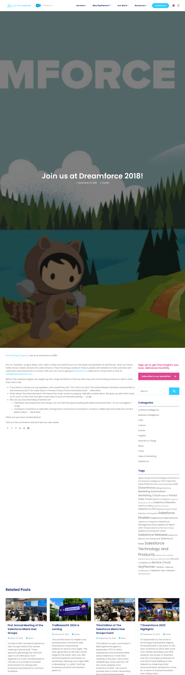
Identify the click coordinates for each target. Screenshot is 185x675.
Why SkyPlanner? (101, 5)
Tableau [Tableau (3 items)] (160, 567)
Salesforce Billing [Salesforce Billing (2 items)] (145, 505)
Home (9, 355)
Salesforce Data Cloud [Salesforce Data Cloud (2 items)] (166, 509)
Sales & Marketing (147, 456)
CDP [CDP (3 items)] (163, 481)
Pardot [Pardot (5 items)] (173, 495)
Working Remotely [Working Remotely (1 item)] (144, 574)
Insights (142, 435)
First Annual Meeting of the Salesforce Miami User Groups (25, 629)
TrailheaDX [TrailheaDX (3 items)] (154, 570)
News (141, 445)
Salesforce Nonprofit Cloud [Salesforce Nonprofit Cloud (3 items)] (151, 530)
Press (141, 451)
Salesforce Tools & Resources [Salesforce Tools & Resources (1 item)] (148, 559)
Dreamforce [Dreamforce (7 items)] (146, 488)
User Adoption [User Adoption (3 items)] (168, 570)
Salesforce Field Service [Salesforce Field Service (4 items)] (164, 518)
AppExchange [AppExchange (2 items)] (144, 478)
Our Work (122, 5)
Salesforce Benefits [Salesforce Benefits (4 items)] (165, 502)
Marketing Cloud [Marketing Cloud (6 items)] (149, 495)
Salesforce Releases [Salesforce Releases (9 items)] (153, 535)
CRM (140, 420)
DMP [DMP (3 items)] (175, 484)
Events (105, 182)
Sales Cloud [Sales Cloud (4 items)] (145, 499)
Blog (16, 355)
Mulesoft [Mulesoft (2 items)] (164, 495)
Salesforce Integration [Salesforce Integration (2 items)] (148, 521)
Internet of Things (147, 440)
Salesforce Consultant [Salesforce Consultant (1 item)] (161, 506)
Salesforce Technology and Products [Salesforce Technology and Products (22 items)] (153, 548)
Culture (142, 425)
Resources (140, 5)
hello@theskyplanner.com (19, 374)
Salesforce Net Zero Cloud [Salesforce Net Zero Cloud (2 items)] (162, 528)
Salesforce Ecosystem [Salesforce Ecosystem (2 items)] (148, 513)
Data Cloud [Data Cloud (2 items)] (158, 484)
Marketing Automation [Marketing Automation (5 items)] (152, 491)
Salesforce (143, 461)
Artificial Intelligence (148, 409)
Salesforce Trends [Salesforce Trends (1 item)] (164, 559)
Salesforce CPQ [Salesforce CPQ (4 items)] (147, 509)
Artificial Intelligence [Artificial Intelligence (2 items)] (160, 478)
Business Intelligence (148, 415)
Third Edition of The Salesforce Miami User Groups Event (110, 629)
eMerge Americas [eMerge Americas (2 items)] (163, 488)
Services (80, 5)
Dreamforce (80, 370)
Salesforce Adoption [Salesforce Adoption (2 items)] (161, 499)
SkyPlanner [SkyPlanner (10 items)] (146, 567)
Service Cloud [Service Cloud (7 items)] (161, 562)
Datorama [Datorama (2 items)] (168, 484)
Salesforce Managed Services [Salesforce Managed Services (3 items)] (153, 523)
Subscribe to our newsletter (156, 376)
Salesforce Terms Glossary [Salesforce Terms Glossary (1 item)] (164, 555)
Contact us (160, 5)
